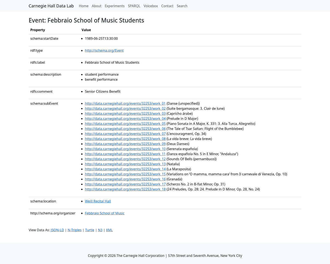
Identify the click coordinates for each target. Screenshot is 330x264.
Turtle (89, 230)
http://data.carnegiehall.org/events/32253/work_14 (125, 169)
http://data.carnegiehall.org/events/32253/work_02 (125, 108)
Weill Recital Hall (98, 201)
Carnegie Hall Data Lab (51, 6)
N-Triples (74, 230)
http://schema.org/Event (104, 50)
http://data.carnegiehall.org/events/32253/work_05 (125, 123)
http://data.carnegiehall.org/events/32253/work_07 (125, 133)
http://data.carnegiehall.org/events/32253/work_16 (125, 179)
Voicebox (151, 6)
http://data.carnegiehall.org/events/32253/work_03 (125, 113)
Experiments (115, 6)
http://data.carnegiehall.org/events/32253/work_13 (125, 164)
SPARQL (134, 6)
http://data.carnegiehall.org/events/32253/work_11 (125, 154)
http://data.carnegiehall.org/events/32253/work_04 (125, 118)
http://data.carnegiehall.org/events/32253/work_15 (125, 174)
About (96, 6)
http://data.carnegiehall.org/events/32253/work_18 (125, 189)
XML (109, 230)
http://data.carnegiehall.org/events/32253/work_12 (125, 159)
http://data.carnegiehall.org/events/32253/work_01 (125, 103)
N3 (100, 230)
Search (182, 6)
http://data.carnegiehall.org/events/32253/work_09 (125, 143)
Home (84, 5)
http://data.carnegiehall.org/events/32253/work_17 (125, 184)
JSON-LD (57, 230)
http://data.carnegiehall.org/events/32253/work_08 (125, 138)
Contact (167, 6)
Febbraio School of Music (104, 213)
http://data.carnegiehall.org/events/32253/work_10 (125, 149)
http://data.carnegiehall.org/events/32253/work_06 (125, 128)
